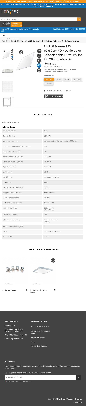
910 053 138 (80, 29)
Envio (33, 342)
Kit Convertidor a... (10, 290)
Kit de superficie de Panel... (38, 291)
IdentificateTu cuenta (5, 24)
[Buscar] (38, 19)
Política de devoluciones (40, 327)
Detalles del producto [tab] (43, 115)
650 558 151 (69, 29)
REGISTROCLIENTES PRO (17, 24)
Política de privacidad (39, 346)
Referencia (48, 67)
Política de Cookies (38, 337)
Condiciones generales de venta (40, 332)
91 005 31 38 (12, 335)
